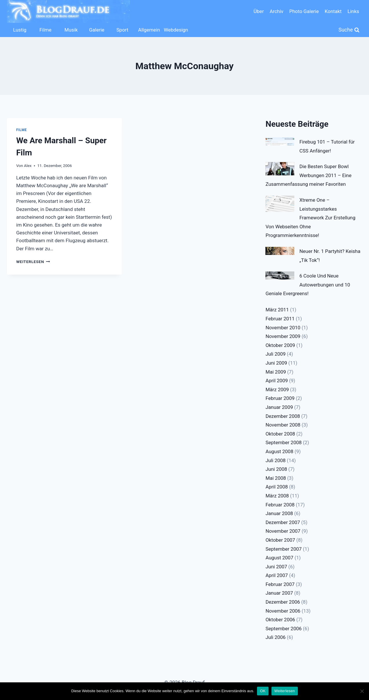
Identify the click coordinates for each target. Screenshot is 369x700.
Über (259, 11)
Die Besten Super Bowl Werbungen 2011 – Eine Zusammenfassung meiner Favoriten (308, 175)
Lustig (19, 30)
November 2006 (282, 611)
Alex (28, 165)
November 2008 (282, 425)
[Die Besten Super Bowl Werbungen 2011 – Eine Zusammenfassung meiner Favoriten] (279, 168)
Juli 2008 (275, 460)
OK (262, 691)
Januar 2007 (279, 593)
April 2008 (276, 487)
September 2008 (283, 442)
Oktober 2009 (280, 345)
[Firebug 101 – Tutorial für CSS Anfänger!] (279, 141)
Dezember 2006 (282, 602)
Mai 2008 (275, 478)
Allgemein (149, 30)
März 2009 (277, 389)
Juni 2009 (276, 363)
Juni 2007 (276, 566)
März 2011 (277, 310)
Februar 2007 (279, 584)
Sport (122, 30)
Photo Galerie (304, 11)
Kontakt (333, 11)
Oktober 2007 (280, 540)
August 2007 (279, 558)
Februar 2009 (279, 398)
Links (353, 11)
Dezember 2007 (282, 522)
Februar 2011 (279, 318)
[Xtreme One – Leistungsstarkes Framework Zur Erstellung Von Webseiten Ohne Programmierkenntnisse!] (279, 204)
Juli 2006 (275, 637)
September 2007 (283, 549)
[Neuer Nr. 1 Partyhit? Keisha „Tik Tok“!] (279, 251)
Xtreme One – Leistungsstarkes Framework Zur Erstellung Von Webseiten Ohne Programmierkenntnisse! (310, 217)
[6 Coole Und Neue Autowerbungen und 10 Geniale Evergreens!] (279, 275)
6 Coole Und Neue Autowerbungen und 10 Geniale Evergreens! (307, 284)
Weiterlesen (33, 261)
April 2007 (276, 575)
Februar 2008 (279, 505)
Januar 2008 (279, 513)
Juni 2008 (276, 469)
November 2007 (282, 531)
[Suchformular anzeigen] (349, 30)
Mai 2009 (275, 372)
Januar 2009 (279, 407)
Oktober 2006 (280, 619)
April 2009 (276, 380)
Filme (45, 30)
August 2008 (279, 451)
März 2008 (277, 496)
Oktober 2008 (280, 434)
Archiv (276, 11)
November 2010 (282, 327)
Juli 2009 (275, 354)
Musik (71, 30)
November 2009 (282, 336)
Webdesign (175, 30)
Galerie (96, 30)
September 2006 (283, 628)
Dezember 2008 (282, 416)
